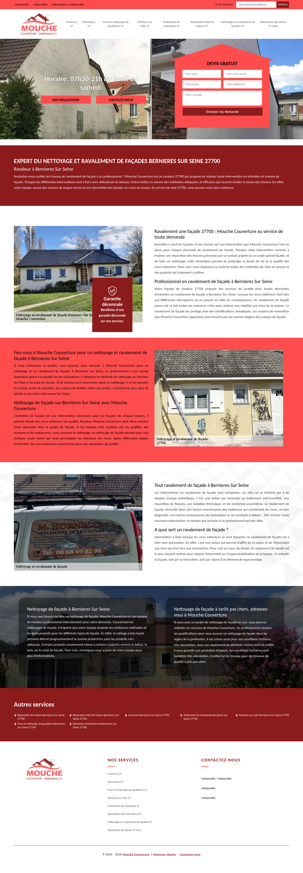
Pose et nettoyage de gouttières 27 (116, 24)
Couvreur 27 (71, 24)
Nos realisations (65, 100)
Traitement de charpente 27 (171, 24)
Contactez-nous (190, 854)
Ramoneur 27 (89, 24)
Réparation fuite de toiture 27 (202, 24)
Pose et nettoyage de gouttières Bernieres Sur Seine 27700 (41, 725)
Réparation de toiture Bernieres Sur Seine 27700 (41, 716)
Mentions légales (164, 854)
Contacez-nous (121, 100)
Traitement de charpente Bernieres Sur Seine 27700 (205, 716)
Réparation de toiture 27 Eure (273, 24)
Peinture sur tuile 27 (144, 24)
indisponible (22, 4)
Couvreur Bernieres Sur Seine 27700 (148, 715)
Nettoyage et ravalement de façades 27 (238, 24)
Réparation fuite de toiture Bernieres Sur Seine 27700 (96, 716)
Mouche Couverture (135, 854)
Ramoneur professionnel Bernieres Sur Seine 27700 (95, 725)
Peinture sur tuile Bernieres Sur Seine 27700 (264, 715)
